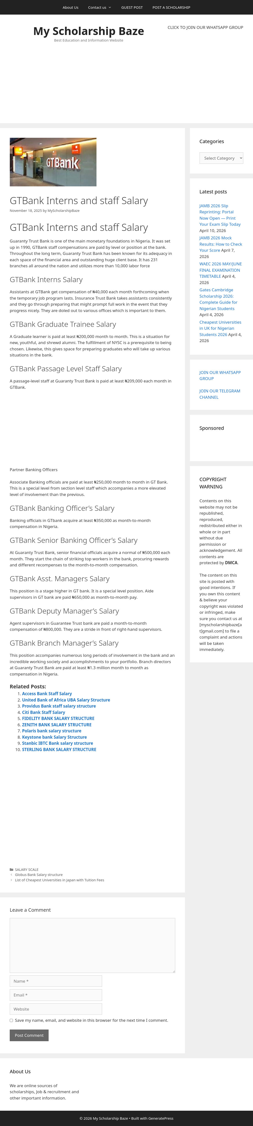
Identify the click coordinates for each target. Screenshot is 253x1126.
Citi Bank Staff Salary (43, 712)
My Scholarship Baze (88, 30)
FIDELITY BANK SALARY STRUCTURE (58, 718)
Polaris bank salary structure (51, 731)
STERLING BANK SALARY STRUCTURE (59, 749)
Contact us (102, 7)
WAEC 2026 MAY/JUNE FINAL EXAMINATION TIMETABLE (221, 270)
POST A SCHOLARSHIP (171, 7)
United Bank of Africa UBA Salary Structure (66, 700)
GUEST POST (132, 7)
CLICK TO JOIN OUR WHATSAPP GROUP (205, 27)
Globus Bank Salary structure (39, 874)
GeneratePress (160, 1118)
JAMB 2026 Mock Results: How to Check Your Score (221, 244)
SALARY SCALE (27, 869)
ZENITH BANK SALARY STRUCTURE (57, 725)
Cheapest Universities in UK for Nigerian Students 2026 (220, 328)
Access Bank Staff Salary (47, 693)
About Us (71, 7)
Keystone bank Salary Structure (54, 737)
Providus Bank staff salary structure (59, 706)
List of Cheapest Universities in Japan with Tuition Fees (59, 880)
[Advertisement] (205, 76)
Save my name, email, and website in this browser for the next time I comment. (91, 1020)
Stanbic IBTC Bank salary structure (57, 743)
